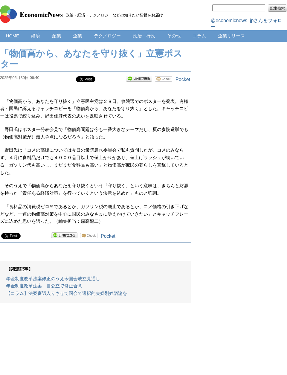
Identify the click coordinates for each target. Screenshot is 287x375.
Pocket (182, 79)
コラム (199, 35)
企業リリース (231, 35)
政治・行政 (144, 35)
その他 (174, 35)
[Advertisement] (95, 342)
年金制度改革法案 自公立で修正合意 (44, 285)
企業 (77, 35)
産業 (56, 35)
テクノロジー (107, 35)
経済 (35, 35)
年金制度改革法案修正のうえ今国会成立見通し (53, 278)
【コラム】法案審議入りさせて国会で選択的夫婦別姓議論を (66, 293)
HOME (12, 35)
